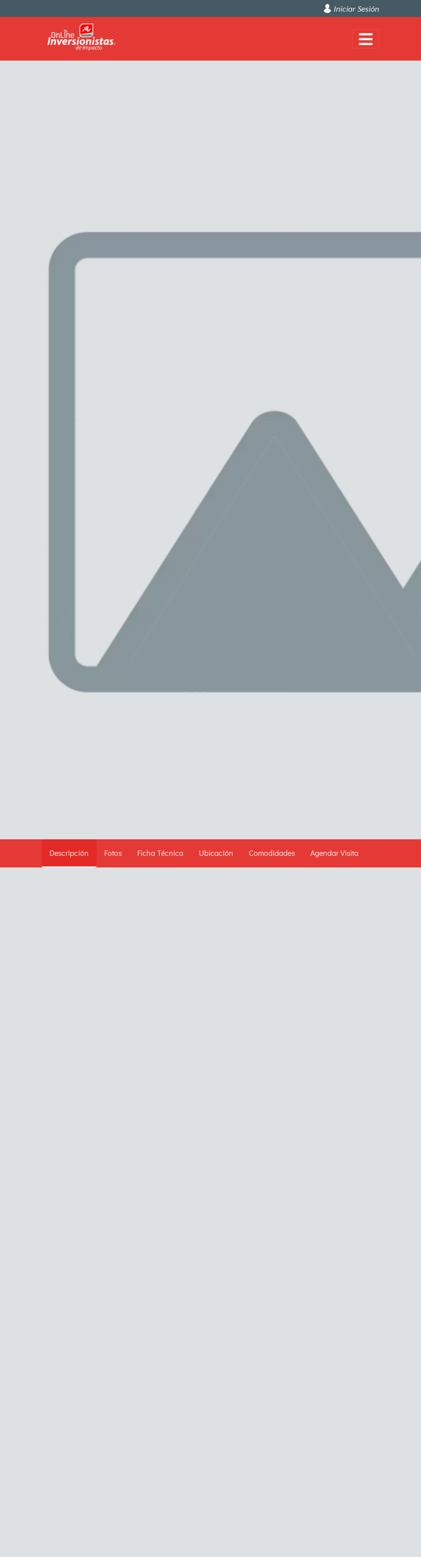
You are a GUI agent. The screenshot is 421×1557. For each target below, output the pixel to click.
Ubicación (216, 853)
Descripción (69, 853)
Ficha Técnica (160, 853)
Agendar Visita (334, 853)
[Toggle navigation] (365, 38)
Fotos (113, 853)
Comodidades (272, 853)
